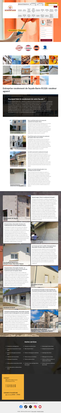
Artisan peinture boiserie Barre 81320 (14, 363)
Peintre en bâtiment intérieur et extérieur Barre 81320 (48, 360)
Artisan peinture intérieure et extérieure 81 (33, 10)
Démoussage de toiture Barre (48, 346)
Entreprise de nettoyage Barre (13, 346)
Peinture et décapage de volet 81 (42, 15)
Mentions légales (40, 411)
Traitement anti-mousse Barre (13, 356)
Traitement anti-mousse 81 (33, 15)
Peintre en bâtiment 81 (47, 16)
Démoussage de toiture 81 (38, 10)
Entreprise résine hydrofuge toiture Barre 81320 (31, 364)
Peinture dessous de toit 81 (29, 15)
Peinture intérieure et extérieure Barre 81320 (48, 364)
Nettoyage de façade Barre (12, 359)
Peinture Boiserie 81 (24, 10)
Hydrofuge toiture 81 (37, 16)
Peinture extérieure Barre (29, 359)
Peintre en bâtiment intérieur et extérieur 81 (51, 16)
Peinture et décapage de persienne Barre (14, 353)
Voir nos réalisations (13, 30)
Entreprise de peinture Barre (30, 346)
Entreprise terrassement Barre (48, 348)
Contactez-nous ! (22, 30)
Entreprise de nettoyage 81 (47, 10)
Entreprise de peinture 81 (42, 10)
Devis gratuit (33, 411)
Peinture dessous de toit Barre (30, 356)
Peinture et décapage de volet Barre (32, 352)
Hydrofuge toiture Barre (46, 352)
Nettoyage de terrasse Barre (47, 356)
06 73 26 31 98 (40, 4)
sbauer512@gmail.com (23, 4)
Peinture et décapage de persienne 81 (51, 10)
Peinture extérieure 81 (55, 10)
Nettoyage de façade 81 (20, 16)
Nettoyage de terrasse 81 (24, 15)
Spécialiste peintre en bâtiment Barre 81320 (14, 368)
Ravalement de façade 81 (20, 10)
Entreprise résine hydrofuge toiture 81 (28, 10)
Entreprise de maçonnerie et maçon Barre (14, 349)
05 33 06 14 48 (33, 4)
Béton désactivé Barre (29, 348)
